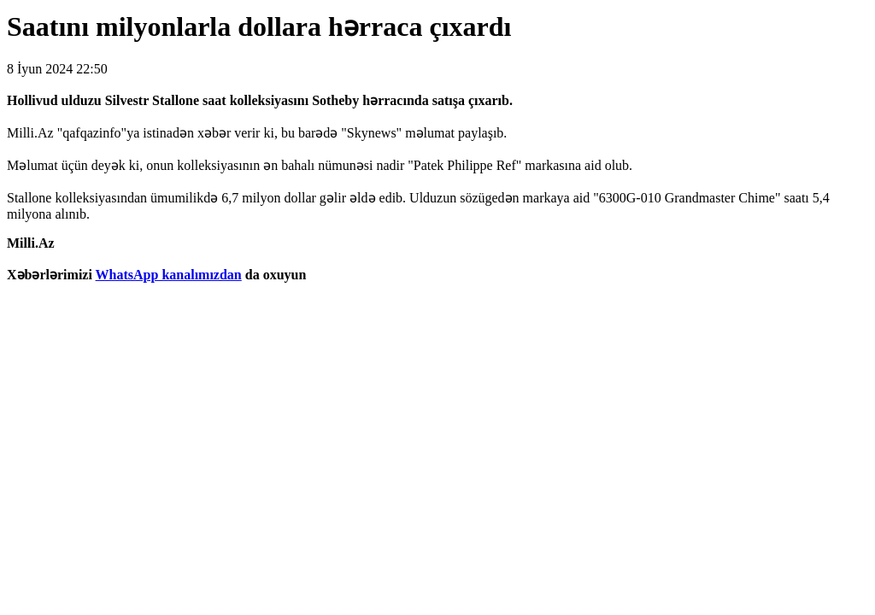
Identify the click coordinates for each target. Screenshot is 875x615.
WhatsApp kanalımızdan (169, 274)
